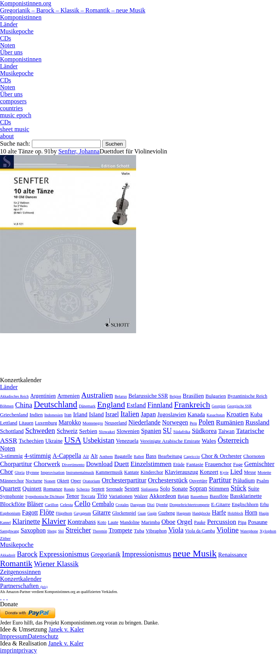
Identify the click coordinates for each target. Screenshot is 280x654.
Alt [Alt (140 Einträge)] (94, 456)
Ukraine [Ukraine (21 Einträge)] (54, 441)
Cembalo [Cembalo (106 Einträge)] (103, 504)
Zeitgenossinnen (20, 572)
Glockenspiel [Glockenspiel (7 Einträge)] (124, 513)
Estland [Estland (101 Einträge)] (136, 405)
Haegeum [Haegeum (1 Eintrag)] (184, 513)
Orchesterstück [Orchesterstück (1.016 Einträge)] (167, 480)
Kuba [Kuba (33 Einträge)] (256, 414)
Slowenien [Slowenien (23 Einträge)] (128, 431)
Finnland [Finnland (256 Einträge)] (159, 405)
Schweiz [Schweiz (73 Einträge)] (67, 431)
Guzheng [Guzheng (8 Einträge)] (166, 513)
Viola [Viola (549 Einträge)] (176, 530)
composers (13, 101)
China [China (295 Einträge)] (23, 405)
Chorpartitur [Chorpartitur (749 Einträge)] (16, 464)
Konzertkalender (21, 579)
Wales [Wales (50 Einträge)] (209, 440)
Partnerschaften (23, 586)
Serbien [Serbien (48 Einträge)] (88, 431)
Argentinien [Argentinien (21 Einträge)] (43, 396)
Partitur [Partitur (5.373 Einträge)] (220, 480)
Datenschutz (43, 636)
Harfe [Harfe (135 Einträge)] (219, 512)
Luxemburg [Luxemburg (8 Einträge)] (46, 423)
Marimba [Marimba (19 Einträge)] (150, 522)
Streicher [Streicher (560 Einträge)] (78, 530)
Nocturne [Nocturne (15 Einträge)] (33, 481)
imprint (9, 650)
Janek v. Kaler (66, 629)
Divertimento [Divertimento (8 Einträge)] (73, 464)
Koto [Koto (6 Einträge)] (101, 522)
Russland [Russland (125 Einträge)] (257, 422)
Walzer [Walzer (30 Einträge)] (141, 496)
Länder (9, 24)
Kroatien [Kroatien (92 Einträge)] (237, 414)
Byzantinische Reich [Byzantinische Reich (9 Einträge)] (247, 396)
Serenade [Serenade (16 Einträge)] (114, 489)
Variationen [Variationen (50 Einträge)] (121, 496)
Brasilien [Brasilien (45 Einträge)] (193, 396)
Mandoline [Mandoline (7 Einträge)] (130, 522)
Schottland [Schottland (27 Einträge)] (12, 431)
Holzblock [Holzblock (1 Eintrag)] (235, 513)
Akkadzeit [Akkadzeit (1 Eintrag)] (7, 555)
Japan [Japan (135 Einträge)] (148, 414)
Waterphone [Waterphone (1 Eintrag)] (249, 531)
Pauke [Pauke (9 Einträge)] (199, 522)
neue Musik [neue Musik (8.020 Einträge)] (195, 553)
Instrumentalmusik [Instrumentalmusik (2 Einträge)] (80, 472)
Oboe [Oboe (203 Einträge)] (168, 521)
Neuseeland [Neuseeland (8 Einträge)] (116, 423)
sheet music (14, 129)
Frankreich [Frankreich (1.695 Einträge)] (192, 404)
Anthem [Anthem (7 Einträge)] (106, 456)
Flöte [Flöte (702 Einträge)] (46, 512)
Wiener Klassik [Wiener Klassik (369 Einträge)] (56, 564)
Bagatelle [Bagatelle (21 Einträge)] (123, 456)
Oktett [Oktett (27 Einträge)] (63, 481)
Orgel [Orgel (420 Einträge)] (184, 521)
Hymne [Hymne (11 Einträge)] (32, 472)
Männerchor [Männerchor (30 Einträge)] (12, 481)
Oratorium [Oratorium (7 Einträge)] (91, 480)
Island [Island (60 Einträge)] (96, 414)
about (7, 136)
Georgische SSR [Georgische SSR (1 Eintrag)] (239, 406)
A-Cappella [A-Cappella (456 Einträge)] (66, 455)
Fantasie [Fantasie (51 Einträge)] (194, 464)
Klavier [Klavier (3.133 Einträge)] (54, 521)
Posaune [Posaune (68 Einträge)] (258, 522)
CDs (5, 38)
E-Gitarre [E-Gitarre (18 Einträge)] (220, 504)
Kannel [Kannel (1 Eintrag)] (5, 522)
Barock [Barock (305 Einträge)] (27, 554)
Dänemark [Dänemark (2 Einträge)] (87, 406)
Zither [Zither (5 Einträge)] (5, 538)
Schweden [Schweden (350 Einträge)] (40, 430)
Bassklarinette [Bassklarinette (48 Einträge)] (246, 496)
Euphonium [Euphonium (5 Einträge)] (10, 513)
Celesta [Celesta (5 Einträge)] (66, 504)
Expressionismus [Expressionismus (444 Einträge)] (64, 554)
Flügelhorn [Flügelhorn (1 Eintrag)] (64, 513)
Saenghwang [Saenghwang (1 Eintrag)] (9, 531)
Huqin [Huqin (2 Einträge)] (264, 513)
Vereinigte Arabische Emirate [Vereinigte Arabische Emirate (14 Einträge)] (170, 441)
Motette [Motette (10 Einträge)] (264, 472)
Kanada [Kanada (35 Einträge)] (196, 414)
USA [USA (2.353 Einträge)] (72, 440)
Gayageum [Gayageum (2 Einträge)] (82, 513)
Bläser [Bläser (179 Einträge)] (35, 504)
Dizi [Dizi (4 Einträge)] (150, 504)
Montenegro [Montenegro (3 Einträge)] (92, 423)
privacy (27, 650)
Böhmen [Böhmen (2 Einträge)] (7, 406)
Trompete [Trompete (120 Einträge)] (120, 530)
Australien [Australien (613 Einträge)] (97, 395)
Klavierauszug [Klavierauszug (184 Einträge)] (181, 472)
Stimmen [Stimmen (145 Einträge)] (218, 488)
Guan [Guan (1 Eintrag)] (142, 513)
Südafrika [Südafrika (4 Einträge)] (182, 431)
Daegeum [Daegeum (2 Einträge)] (137, 505)
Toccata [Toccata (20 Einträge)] (88, 496)
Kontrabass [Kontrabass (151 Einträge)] (82, 521)
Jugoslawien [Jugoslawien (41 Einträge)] (172, 414)
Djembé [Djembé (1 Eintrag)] (162, 505)
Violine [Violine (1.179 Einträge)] (228, 530)
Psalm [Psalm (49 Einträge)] (262, 481)
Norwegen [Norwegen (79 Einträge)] (175, 422)
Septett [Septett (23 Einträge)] (98, 489)
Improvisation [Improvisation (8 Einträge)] (53, 472)
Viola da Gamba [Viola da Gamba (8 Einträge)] (200, 531)
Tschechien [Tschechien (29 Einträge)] (31, 441)
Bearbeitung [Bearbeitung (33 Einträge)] (170, 456)
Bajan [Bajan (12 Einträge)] (183, 496)
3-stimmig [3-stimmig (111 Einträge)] (11, 456)
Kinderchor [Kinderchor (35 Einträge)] (151, 472)
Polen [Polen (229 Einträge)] (207, 422)
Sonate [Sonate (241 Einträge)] (179, 488)
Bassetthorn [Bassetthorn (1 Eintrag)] (199, 496)
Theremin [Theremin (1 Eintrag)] (100, 531)
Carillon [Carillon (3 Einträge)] (51, 505)
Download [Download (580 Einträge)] (99, 464)
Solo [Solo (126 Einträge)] (165, 488)
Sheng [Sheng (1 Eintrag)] (52, 531)
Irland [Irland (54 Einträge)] (80, 414)
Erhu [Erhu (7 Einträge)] (264, 504)
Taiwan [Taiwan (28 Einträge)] (226, 431)
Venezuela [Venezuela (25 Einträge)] (127, 441)
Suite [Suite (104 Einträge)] (253, 488)
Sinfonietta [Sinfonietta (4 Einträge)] (149, 489)
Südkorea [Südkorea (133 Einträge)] (204, 431)
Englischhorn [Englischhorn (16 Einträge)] (245, 504)
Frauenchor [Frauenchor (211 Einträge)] (218, 464)
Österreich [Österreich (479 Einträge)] (233, 440)
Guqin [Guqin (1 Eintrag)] (152, 513)
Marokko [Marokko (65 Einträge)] (70, 422)
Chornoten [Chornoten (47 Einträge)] (253, 456)
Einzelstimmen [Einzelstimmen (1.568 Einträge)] (151, 464)
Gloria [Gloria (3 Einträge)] (19, 472)
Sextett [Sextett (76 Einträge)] (131, 489)
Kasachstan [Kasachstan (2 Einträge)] (215, 415)
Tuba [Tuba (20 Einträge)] (139, 531)
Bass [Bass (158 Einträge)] (151, 456)
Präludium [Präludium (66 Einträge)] (244, 481)
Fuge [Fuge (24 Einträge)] (238, 464)
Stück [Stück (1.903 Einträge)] (239, 488)
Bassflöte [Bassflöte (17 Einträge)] (219, 496)
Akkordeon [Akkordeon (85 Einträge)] (162, 495)
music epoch (15, 115)
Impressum (14, 636)
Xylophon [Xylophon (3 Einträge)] (268, 531)
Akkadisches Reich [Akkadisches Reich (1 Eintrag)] (14, 396)
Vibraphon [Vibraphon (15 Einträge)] (156, 531)
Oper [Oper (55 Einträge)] (76, 481)
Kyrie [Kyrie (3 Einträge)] (224, 472)
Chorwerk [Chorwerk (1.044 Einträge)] (46, 464)
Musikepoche (16, 31)
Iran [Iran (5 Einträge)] (68, 414)
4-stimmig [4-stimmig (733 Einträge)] (37, 455)
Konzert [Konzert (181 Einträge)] (209, 472)
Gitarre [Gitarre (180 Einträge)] (102, 512)
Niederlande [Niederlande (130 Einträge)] (144, 422)
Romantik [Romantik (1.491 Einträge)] (16, 563)
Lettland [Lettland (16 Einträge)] (8, 423)
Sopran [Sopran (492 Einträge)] (198, 488)
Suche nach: (15, 143)
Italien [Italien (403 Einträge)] (130, 414)
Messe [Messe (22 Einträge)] (250, 472)
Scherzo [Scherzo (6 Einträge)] (82, 489)
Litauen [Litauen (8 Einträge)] (26, 423)
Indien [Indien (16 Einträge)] (36, 414)
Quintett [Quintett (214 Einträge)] (32, 488)
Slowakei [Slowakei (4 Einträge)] (107, 431)
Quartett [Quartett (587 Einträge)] (10, 488)
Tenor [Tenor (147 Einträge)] (72, 496)
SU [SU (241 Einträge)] (167, 431)
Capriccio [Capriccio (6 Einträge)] (192, 456)
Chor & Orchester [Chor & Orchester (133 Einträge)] (221, 456)
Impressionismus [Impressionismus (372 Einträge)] (147, 554)
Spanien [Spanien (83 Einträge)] (151, 431)
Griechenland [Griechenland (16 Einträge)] (14, 414)
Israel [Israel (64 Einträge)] (112, 414)
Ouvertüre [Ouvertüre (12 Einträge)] (198, 480)
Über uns (11, 52)
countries (11, 108)
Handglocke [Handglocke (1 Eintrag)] (201, 513)
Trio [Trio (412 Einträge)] (102, 495)
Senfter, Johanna (79, 151)
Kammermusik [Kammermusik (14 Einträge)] (109, 472)
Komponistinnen (21, 17)
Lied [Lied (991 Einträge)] (236, 471)
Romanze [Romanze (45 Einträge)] (52, 489)
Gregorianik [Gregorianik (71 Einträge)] (105, 554)
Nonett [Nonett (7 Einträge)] (49, 480)
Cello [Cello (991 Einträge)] (82, 503)
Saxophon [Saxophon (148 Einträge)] (33, 530)
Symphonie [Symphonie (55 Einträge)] (12, 496)
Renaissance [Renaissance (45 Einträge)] (232, 554)
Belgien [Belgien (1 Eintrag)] (175, 396)
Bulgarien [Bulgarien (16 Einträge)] (215, 396)
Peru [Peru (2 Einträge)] (193, 423)
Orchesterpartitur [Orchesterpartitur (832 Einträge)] (124, 480)
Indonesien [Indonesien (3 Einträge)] (53, 414)
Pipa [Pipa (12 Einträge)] (242, 522)
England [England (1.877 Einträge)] (111, 404)
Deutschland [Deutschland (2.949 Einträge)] (55, 404)
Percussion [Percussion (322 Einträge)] (221, 521)
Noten (7, 45)
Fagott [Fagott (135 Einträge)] (30, 512)
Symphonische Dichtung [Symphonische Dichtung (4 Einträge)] (45, 496)
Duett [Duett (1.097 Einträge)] (121, 464)
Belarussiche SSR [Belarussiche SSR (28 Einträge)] (148, 396)
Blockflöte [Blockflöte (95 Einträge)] (12, 504)
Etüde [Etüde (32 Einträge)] (179, 464)
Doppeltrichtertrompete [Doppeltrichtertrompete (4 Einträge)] (190, 504)
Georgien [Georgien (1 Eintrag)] (219, 406)
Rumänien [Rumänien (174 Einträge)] (230, 422)
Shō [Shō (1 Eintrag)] (61, 531)
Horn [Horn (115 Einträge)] (251, 512)
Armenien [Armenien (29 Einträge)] (68, 396)
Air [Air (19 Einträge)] (86, 456)
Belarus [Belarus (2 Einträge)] (121, 396)
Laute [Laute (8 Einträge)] (113, 522)
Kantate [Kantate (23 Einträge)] (131, 472)
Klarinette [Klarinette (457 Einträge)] (26, 521)
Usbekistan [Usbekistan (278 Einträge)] (98, 440)
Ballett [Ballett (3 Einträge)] (139, 456)
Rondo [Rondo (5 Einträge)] (69, 489)
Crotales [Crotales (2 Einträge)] (122, 505)
